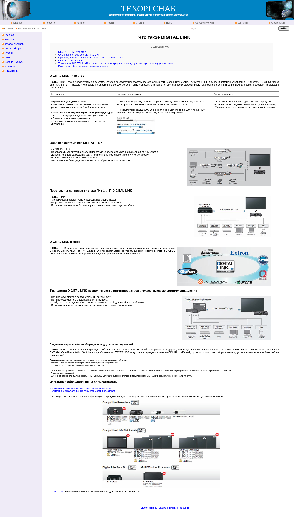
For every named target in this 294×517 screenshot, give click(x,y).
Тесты (110, 22)
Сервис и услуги (204, 22)
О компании (278, 22)
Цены (168, 22)
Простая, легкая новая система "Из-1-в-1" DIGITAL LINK (90, 57)
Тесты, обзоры (12, 48)
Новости (50, 22)
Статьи (139, 22)
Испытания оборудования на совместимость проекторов (82, 390)
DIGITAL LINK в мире (70, 60)
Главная (17, 22)
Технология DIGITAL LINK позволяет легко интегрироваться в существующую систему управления (115, 63)
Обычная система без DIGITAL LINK (79, 54)
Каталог (81, 22)
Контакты (242, 22)
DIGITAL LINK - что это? (72, 52)
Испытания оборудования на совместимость (84, 66)
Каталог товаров (14, 44)
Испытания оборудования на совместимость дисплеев (81, 388)
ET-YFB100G (57, 491)
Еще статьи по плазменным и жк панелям (164, 507)
